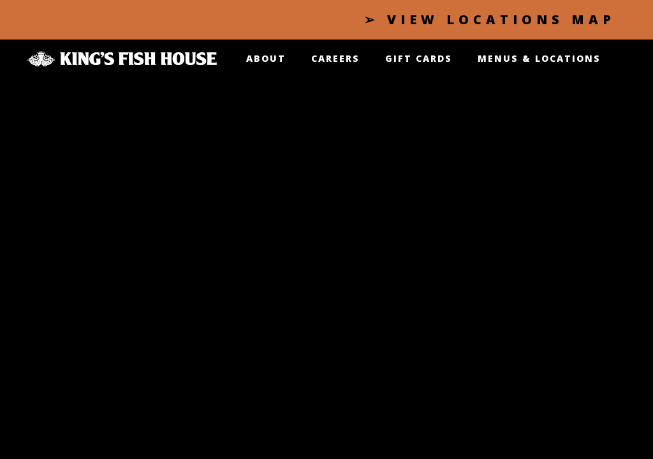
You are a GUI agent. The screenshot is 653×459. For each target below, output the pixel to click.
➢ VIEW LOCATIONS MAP (489, 19)
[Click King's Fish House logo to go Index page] (122, 57)
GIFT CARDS (418, 58)
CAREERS (335, 58)
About (266, 58)
